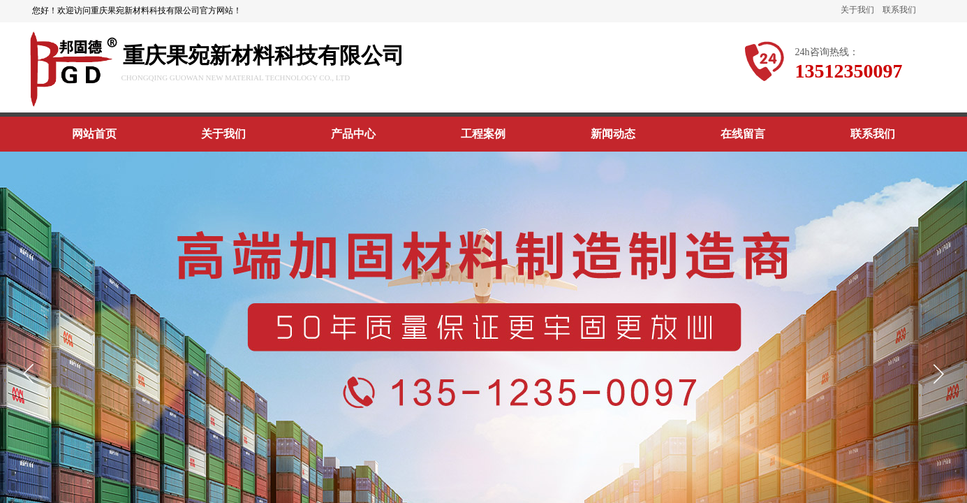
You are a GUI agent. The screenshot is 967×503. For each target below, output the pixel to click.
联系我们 (899, 10)
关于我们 (857, 10)
